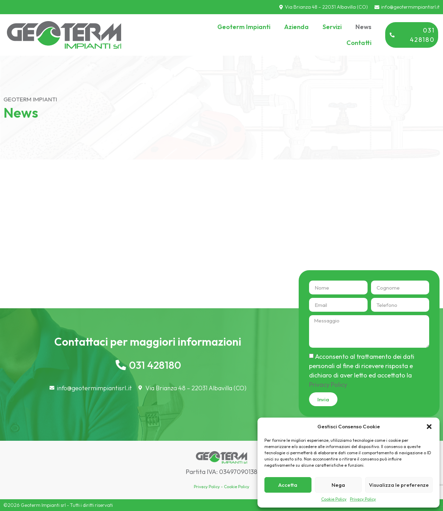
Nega (338, 485)
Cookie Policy (333, 499)
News (363, 27)
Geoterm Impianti (243, 27)
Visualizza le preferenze (399, 485)
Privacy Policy (363, 499)
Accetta (287, 485)
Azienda (296, 27)
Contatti (358, 43)
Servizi (332, 27)
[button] (429, 426)
